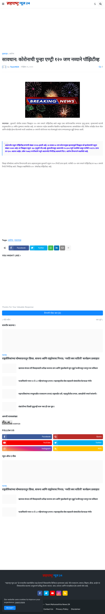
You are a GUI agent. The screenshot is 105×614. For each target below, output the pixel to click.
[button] (3, 3)
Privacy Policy (62, 609)
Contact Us (48, 609)
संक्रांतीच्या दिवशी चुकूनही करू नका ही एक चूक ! (36, 406)
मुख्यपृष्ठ (5, 54)
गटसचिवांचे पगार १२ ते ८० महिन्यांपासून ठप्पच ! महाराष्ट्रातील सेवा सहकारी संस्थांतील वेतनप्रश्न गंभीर (55, 381)
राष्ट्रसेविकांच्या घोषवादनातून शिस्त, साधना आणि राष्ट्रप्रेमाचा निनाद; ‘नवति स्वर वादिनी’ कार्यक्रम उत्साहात (50, 358)
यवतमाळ (17, 240)
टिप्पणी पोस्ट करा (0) (52, 313)
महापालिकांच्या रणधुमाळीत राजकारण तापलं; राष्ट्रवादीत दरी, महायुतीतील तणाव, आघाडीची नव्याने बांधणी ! (57, 394)
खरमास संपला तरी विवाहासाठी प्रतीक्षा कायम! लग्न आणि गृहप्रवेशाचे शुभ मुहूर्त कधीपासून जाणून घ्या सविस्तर (58, 368)
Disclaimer (75, 609)
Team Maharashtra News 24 (57, 604)
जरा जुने (99, 320)
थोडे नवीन (6, 320)
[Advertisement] (52, 30)
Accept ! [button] (9, 608)
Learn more (20, 602)
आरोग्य (11, 54)
